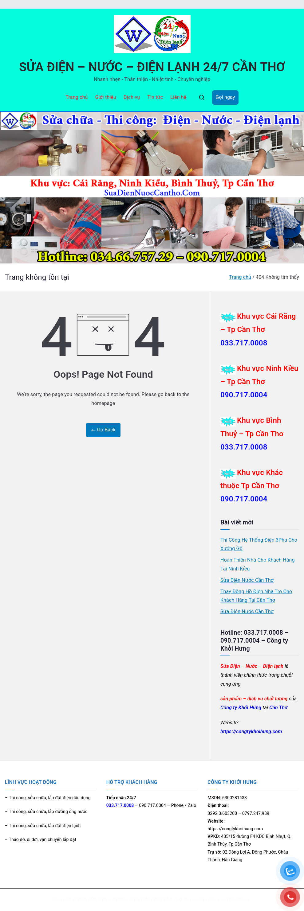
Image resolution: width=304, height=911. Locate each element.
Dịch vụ (132, 97)
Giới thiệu (105, 97)
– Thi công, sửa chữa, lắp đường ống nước (46, 811)
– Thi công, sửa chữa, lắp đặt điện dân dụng (48, 797)
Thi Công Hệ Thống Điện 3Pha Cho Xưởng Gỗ (258, 544)
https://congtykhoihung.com (251, 731)
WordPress (239, 899)
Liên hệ (178, 97)
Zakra (213, 899)
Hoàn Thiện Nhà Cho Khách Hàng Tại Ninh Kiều (257, 564)
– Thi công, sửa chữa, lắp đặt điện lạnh (43, 825)
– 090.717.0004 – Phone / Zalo (151, 805)
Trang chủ (76, 97)
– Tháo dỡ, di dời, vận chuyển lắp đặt (40, 839)
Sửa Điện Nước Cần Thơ (247, 580)
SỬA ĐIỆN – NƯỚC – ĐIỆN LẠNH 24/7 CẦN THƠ (152, 67)
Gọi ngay (225, 97)
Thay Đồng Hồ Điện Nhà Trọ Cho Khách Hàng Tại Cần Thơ (256, 596)
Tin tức (155, 97)
